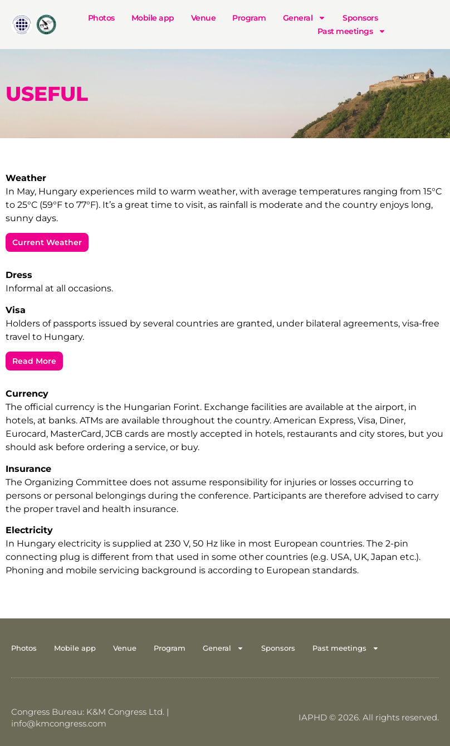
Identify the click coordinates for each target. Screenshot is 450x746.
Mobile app (152, 18)
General (304, 18)
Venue (203, 18)
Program (249, 18)
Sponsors (360, 18)
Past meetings (352, 31)
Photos (101, 18)
